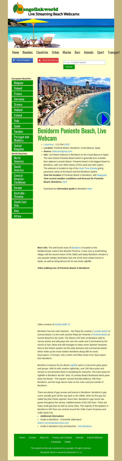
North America (19, 159)
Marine (67, 52)
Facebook (56, 442)
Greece (18, 104)
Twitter (67, 442)
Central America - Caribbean (20, 178)
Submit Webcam (95, 437)
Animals (89, 52)
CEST (67, 144)
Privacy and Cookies (62, 437)
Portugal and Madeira (21, 138)
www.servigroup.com (62, 151)
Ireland (18, 115)
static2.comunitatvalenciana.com (53, 423)
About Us (44, 437)
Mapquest (102, 175)
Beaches (28, 52)
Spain (17, 126)
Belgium (18, 82)
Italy (16, 120)
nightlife (73, 365)
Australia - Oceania (20, 195)
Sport (100, 52)
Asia (16, 210)
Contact (32, 437)
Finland (18, 88)
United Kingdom (19, 147)
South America (19, 168)
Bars (77, 52)
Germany (19, 99)
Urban (55, 52)
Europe (18, 187)
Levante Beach (100, 331)
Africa (17, 216)
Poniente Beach (99, 334)
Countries (42, 52)
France (18, 93)
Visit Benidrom (85, 426)
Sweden (18, 131)
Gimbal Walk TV (62, 324)
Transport (114, 52)
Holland (18, 109)
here (65, 182)
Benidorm (76, 247)
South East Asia (20, 203)
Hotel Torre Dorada (88, 168)
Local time (49, 144)
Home (15, 52)
